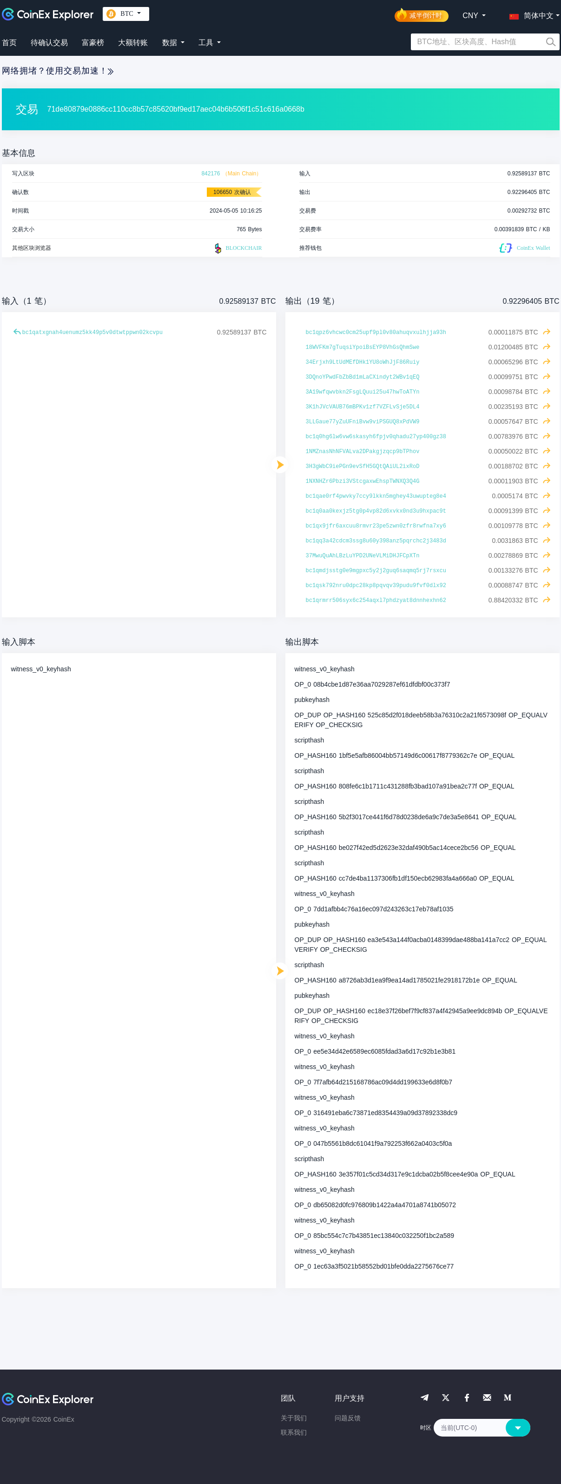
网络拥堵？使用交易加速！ (57, 70)
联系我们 (294, 1432)
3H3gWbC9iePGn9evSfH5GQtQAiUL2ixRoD (363, 466)
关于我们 (294, 1418)
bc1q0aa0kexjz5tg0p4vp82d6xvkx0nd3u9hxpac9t (376, 511)
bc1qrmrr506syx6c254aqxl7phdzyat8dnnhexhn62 (376, 600)
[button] (529, 14)
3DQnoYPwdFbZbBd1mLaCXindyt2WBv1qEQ (363, 377)
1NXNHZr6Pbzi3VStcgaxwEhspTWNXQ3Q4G (363, 481)
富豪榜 (93, 43)
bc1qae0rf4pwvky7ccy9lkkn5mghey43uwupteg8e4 (376, 496)
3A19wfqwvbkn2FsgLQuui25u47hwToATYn (363, 392)
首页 (9, 43)
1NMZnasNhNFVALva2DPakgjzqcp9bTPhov (363, 451)
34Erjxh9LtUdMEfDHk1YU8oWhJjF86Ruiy (363, 362)
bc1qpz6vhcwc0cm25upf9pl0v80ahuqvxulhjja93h (376, 332)
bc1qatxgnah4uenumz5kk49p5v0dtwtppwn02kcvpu (92, 332)
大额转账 (133, 43)
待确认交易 (49, 43)
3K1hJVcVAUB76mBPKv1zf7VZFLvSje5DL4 (363, 407)
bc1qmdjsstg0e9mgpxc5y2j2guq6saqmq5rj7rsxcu (376, 571)
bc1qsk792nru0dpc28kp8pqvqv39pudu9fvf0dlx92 (376, 585)
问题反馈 (348, 1418)
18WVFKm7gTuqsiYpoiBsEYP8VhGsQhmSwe (363, 347)
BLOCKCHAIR (237, 248)
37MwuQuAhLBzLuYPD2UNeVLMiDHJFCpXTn (363, 556)
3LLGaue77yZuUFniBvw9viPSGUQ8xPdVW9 (363, 422)
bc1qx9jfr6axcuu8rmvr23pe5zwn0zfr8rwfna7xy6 (376, 526)
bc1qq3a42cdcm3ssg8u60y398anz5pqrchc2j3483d (376, 541)
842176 (210, 173)
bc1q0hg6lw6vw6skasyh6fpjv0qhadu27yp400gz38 (376, 437)
